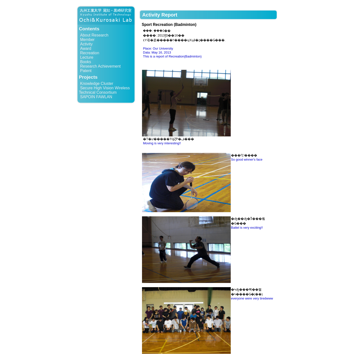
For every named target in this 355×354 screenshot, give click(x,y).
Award (85, 48)
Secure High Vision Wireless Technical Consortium (104, 90)
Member (87, 39)
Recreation (89, 53)
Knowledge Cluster (96, 83)
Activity (86, 44)
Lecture (86, 57)
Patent (85, 71)
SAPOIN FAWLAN (96, 97)
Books (85, 62)
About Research (94, 35)
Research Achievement (100, 66)
